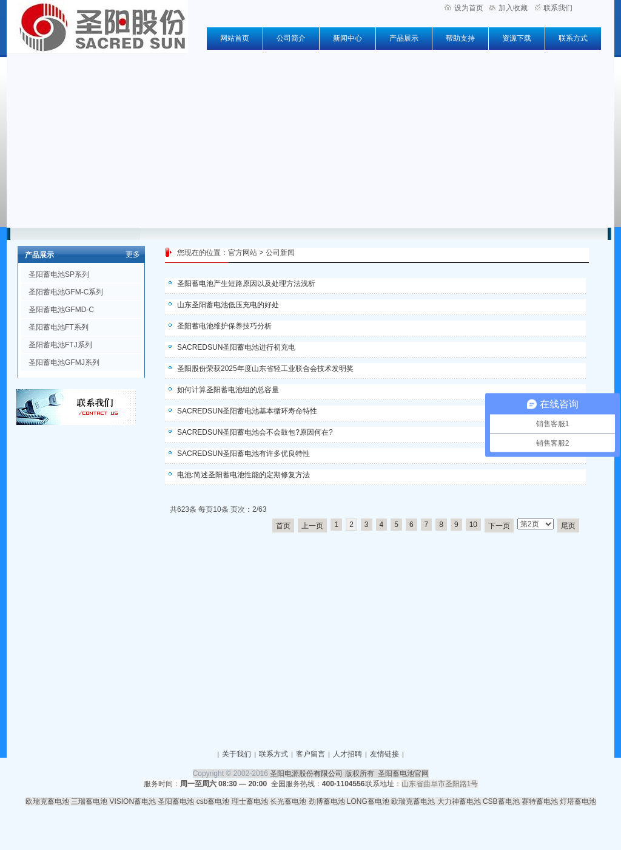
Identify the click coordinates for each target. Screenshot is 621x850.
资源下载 (516, 38)
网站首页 (234, 38)
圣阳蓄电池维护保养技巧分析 (224, 326)
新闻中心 (347, 38)
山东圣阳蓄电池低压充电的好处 (228, 305)
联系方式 (573, 38)
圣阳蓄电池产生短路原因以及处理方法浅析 (246, 283)
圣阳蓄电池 (176, 801)
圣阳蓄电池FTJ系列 (60, 345)
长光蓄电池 (288, 801)
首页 (283, 526)
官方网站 (242, 252)
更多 (133, 254)
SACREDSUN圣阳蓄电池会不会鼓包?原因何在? (255, 432)
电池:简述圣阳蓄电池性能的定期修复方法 (243, 475)
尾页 (568, 526)
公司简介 (291, 38)
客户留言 (310, 754)
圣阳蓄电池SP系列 (59, 274)
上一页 (312, 526)
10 (473, 524)
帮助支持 (460, 38)
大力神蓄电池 (459, 801)
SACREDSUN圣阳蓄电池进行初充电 (236, 347)
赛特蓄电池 (540, 801)
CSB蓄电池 (501, 801)
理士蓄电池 (250, 801)
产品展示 (403, 38)
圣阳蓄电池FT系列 (59, 327)
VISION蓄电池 (132, 801)
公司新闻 (280, 252)
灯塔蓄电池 (578, 801)
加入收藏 (508, 8)
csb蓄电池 (213, 801)
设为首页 (464, 8)
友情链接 (384, 754)
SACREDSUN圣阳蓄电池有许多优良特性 (243, 453)
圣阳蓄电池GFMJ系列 (64, 362)
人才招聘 (347, 754)
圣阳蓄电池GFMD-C (61, 309)
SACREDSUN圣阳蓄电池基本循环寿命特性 (247, 411)
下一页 (499, 526)
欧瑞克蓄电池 (47, 801)
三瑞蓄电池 (89, 801)
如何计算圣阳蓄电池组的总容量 (228, 390)
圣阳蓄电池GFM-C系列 (66, 292)
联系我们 (553, 8)
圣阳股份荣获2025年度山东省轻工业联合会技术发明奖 (265, 368)
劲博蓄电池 (327, 801)
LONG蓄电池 (368, 801)
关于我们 (236, 754)
